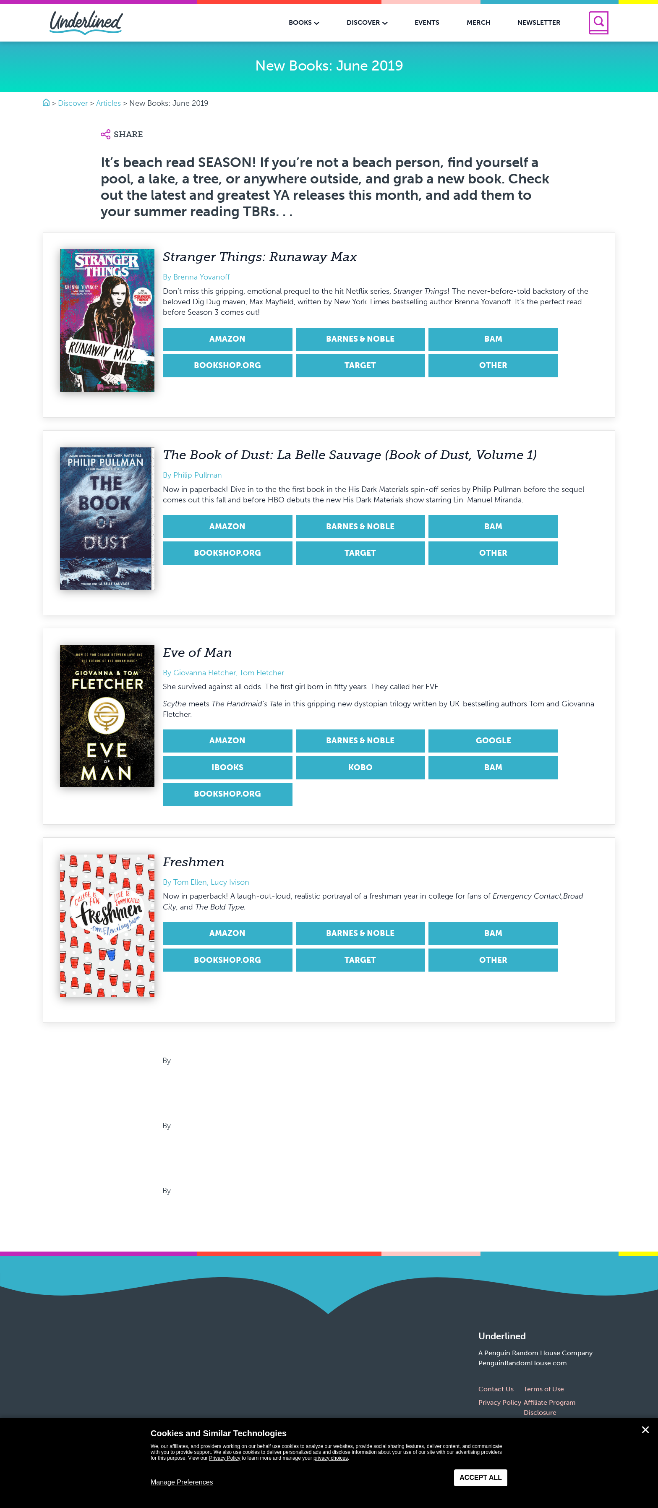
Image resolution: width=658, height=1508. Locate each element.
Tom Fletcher (261, 672)
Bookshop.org (227, 365)
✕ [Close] (645, 1430)
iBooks (227, 767)
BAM (493, 339)
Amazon (227, 339)
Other (493, 365)
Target (360, 365)
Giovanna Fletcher (204, 672)
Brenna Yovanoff (201, 277)
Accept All (481, 1477)
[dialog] (329, 1463)
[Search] (598, 22)
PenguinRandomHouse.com (522, 1363)
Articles (108, 103)
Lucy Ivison (230, 882)
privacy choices (330, 1458)
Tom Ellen (190, 882)
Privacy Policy (499, 1402)
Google (493, 740)
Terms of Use (544, 1389)
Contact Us (496, 1389)
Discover (73, 103)
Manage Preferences (182, 1482)
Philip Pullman (197, 475)
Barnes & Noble (360, 339)
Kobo (360, 767)
